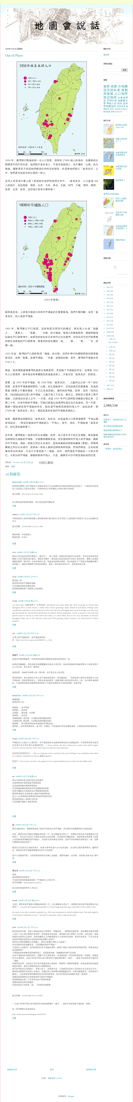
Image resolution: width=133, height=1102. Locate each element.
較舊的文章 (91, 1069)
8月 (110, 358)
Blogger (71, 1096)
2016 (108, 306)
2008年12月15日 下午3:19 (32, 695)
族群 (13, 466)
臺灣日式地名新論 (111, 194)
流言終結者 (111, 90)
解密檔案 (107, 112)
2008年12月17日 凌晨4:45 (26, 776)
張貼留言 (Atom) (55, 1078)
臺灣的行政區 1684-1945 (121, 126)
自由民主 (124, 109)
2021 (108, 295)
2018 (108, 298)
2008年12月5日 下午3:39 (29, 514)
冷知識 (117, 109)
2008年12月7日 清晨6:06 (27, 552)
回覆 (14, 506)
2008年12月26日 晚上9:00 (28, 900)
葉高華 (106, 55)
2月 (110, 377)
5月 (110, 369)
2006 (108, 389)
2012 (108, 321)
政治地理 (110, 97)
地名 (119, 103)
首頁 (52, 1069)
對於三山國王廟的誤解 (121, 199)
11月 (111, 347)
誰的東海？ (120, 180)
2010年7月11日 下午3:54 (27, 927)
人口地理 (121, 93)
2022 (108, 291)
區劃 (114, 86)
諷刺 (113, 112)
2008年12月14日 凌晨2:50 (29, 655)
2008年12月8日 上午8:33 (27, 577)
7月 (110, 362)
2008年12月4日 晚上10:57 (33, 482)
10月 (111, 351)
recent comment (122, 274)
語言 (112, 109)
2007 (108, 385)
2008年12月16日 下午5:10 (28, 739)
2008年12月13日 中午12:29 (27, 633)
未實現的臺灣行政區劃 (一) (121, 227)
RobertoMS (17, 482)
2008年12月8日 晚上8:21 (28, 601)
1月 (110, 380)
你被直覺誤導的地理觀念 (121, 153)
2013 (108, 317)
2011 (108, 324)
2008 (108, 336)
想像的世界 (118, 112)
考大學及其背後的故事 (113, 426)
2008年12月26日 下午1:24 (29, 871)
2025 (108, 287)
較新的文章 (12, 1069)
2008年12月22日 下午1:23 (25, 825)
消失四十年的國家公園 (121, 213)
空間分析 (112, 100)
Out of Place (113, 342)
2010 (108, 328)
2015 (108, 309)
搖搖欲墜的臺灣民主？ (113, 430)
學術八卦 (112, 103)
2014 (108, 313)
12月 (111, 339)
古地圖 (123, 86)
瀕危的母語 (120, 240)
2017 (108, 302)
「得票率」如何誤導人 (113, 449)
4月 (110, 373)
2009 (108, 332)
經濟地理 (121, 106)
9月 (110, 354)
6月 (110, 365)
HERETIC (16, 695)
